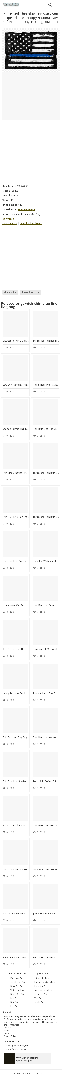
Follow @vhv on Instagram (16, 1045)
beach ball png (17, 994)
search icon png (17, 982)
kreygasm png (17, 978)
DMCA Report (9, 223)
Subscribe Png (42, 978)
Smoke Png (39, 1002)
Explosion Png (40, 986)
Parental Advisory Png (44, 982)
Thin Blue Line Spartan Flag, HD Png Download (28, 781)
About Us (8, 1030)
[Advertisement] (31, 151)
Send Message (26, 209)
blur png (14, 1002)
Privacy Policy (10, 1036)
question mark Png (43, 990)
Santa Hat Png (40, 994)
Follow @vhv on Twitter (15, 1049)
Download (8, 218)
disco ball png (17, 986)
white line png (17, 990)
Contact (7, 1027)
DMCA (7, 1033)
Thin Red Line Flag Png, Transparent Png (24, 737)
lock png (14, 1006)
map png (14, 998)
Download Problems (31, 223)
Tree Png (38, 998)
